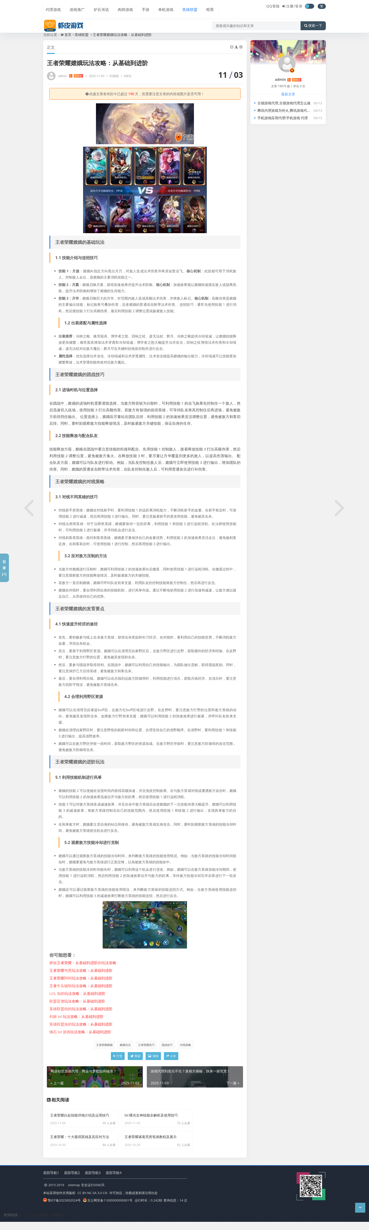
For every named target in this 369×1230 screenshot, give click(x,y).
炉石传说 (98, 6)
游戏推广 (74, 6)
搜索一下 (313, 21)
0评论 (126, 76)
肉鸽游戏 (121, 6)
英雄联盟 (183, 6)
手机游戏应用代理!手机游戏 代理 (282, 117)
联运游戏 (41, 1223)
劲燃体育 (58, 1223)
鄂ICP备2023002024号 (62, 1209)
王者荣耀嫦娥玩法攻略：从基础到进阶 (122, 34)
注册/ (290, 6)
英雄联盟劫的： (81, 1008)
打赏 (117, 1057)
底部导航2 (72, 1181)
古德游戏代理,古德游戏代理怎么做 (283, 103)
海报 (153, 1057)
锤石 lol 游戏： (80, 1031)
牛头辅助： (81, 985)
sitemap (74, 1194)
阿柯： (81, 978)
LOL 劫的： (77, 993)
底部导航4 (114, 1181)
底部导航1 (51, 1181)
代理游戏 (51, 6)
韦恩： (81, 970)
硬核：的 (82, 962)
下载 (27, 1223)
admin (70, 76)
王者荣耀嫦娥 (102, 1045)
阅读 (135, 1057)
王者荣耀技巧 (146, 1045)
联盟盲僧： (77, 1001)
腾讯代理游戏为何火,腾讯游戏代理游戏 (287, 110)
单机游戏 (160, 6)
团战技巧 (167, 1045)
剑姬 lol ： (76, 1016)
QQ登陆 (273, 6)
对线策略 (186, 1045)
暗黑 (202, 6)
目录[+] (4, 567)
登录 (299, 6)
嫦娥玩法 (124, 1045)
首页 (67, 34)
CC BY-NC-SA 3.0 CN (92, 1201)
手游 (140, 6)
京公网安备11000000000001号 (107, 1209)
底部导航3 (93, 1181)
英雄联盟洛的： (81, 1024)
